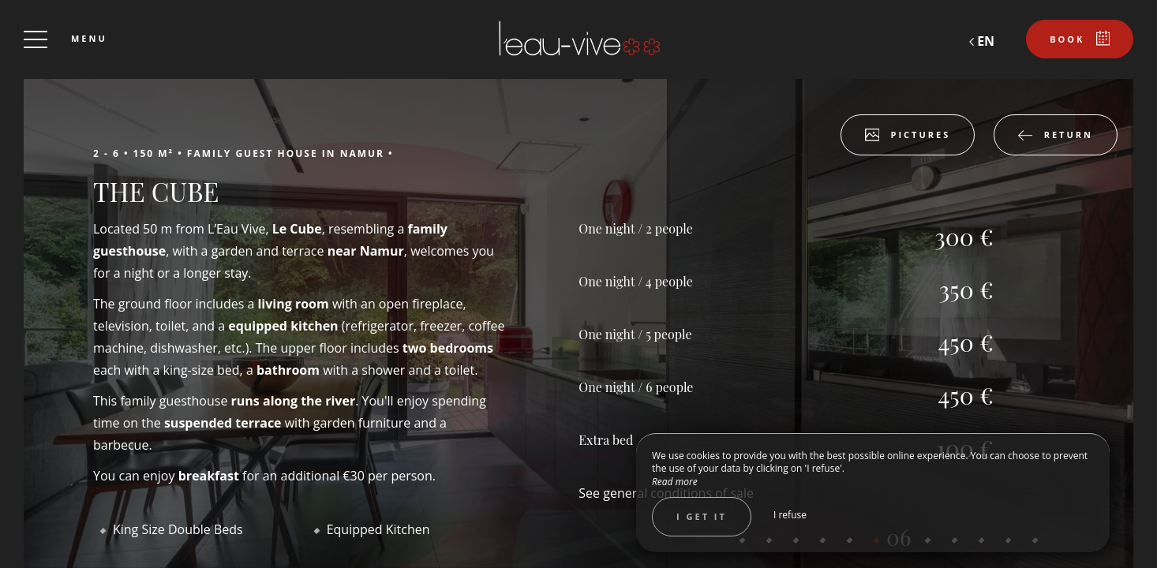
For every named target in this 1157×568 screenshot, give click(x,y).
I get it (701, 516)
